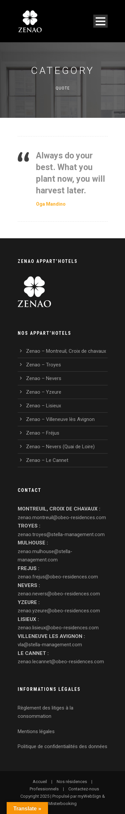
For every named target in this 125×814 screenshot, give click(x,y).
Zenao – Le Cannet (47, 460)
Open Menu (100, 21)
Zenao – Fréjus (42, 433)
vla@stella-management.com (50, 645)
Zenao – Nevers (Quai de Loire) (60, 447)
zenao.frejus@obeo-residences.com (58, 577)
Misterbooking (62, 803)
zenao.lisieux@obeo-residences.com (58, 628)
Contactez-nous (83, 788)
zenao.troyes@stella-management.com (61, 534)
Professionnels (44, 788)
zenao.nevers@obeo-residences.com (59, 594)
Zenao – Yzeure (43, 392)
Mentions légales (36, 731)
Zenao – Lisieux (43, 406)
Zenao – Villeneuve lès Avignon (60, 419)
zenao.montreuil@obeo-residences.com (62, 517)
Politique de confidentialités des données (62, 746)
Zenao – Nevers (43, 378)
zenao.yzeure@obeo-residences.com (59, 611)
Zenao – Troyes (43, 365)
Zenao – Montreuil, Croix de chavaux (66, 351)
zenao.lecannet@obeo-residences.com (61, 662)
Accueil (40, 781)
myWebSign (89, 796)
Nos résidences (72, 781)
